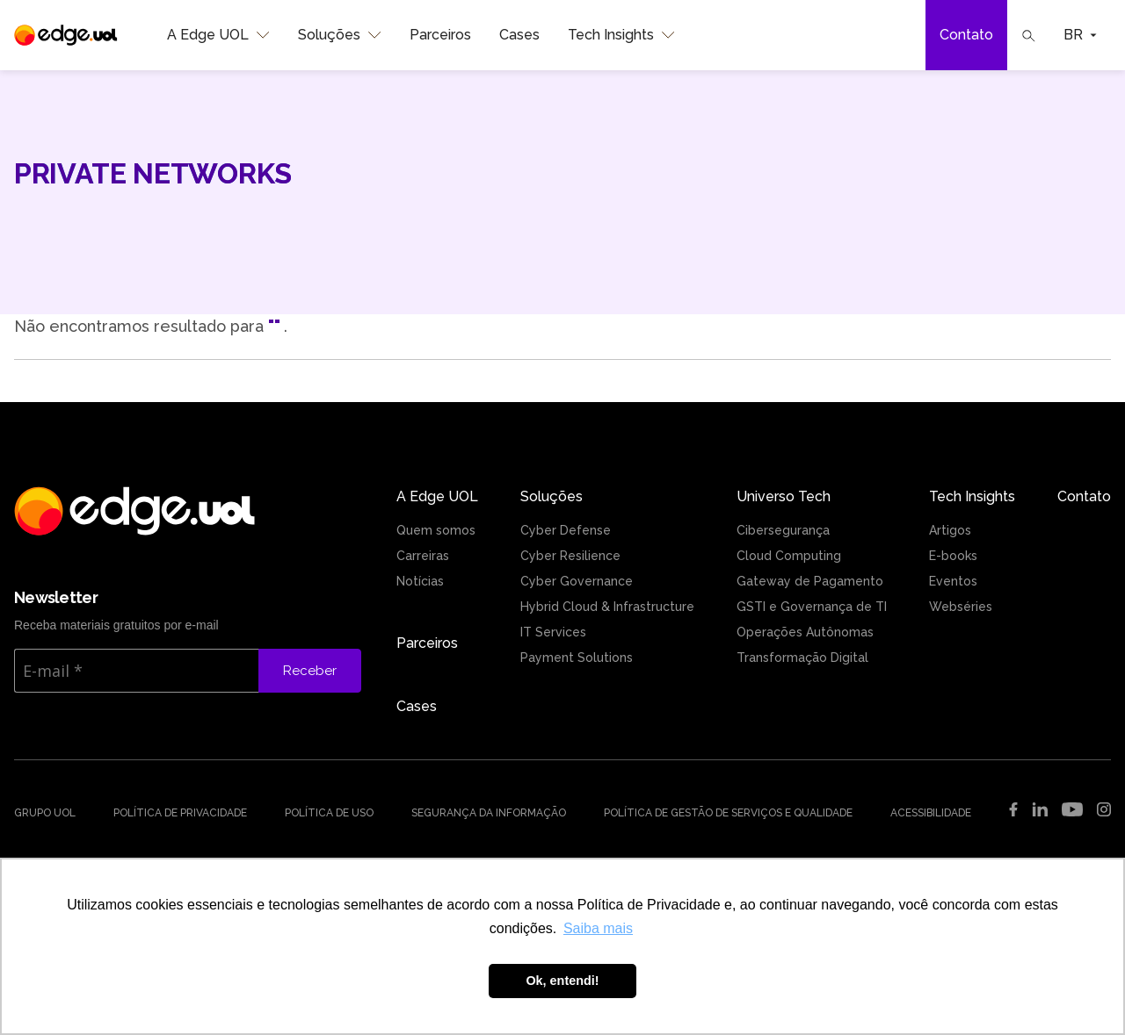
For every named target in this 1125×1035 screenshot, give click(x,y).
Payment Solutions (576, 657)
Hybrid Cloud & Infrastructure (607, 607)
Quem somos (435, 530)
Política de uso (329, 813)
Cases (519, 34)
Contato (966, 34)
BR (1080, 34)
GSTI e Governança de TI (812, 607)
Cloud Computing (789, 556)
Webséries (960, 607)
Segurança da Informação (488, 813)
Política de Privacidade (180, 813)
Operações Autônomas (805, 632)
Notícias (420, 581)
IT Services (553, 632)
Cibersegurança (783, 530)
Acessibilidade (930, 813)
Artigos (950, 530)
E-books (953, 556)
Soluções (339, 35)
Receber (310, 671)
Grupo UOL (45, 813)
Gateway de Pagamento (810, 581)
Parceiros (440, 34)
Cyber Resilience (570, 556)
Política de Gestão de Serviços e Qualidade (728, 813)
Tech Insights (621, 35)
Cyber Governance (576, 581)
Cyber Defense (565, 530)
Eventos (953, 581)
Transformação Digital (802, 657)
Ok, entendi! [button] (562, 981)
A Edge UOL (218, 35)
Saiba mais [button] (598, 928)
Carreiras (422, 556)
